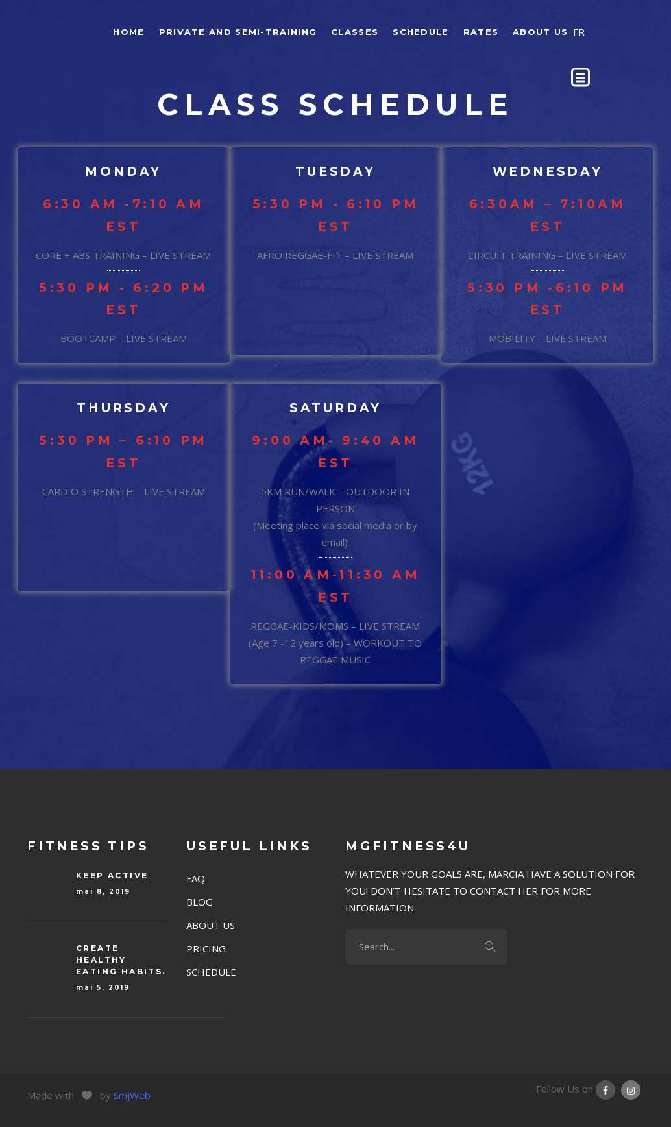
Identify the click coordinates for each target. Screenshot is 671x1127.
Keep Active (112, 875)
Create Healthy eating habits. (121, 959)
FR (579, 31)
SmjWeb (132, 1095)
